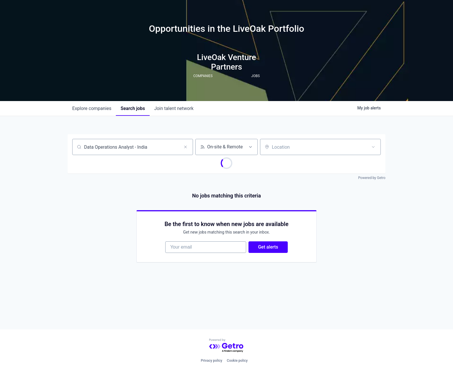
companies (91, 108)
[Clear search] (185, 147)
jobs (132, 108)
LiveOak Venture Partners (226, 62)
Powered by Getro (371, 178)
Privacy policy (211, 361)
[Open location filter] (373, 147)
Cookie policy (237, 361)
